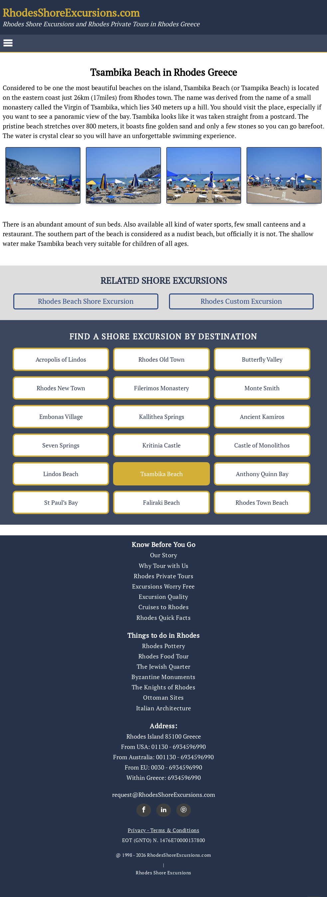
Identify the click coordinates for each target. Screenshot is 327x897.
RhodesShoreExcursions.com (71, 13)
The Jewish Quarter (164, 666)
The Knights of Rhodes (164, 687)
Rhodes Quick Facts (163, 618)
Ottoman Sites (163, 697)
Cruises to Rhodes (163, 607)
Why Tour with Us (164, 566)
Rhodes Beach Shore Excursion (85, 301)
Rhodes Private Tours (163, 576)
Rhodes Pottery (163, 646)
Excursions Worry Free (163, 586)
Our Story (163, 555)
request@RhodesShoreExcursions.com (163, 795)
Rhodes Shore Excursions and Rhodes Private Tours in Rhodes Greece (101, 24)
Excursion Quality (163, 597)
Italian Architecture (163, 708)
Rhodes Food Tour (163, 656)
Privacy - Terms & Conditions (163, 830)
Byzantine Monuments (163, 677)
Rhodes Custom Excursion (241, 301)
